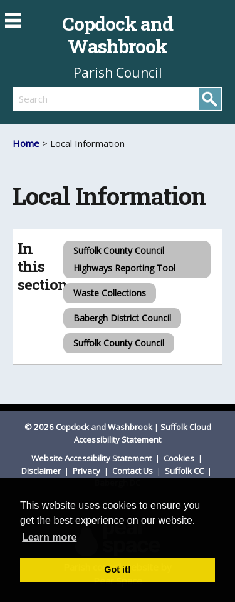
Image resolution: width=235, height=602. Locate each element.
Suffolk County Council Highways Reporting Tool (124, 259)
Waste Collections (109, 293)
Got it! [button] (117, 569)
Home (26, 143)
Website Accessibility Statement (92, 458)
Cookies (180, 458)
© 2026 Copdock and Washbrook (88, 427)
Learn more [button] (49, 537)
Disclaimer (42, 470)
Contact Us (133, 470)
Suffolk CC (185, 470)
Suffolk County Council (118, 343)
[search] (65, 99)
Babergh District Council (122, 318)
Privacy (87, 470)
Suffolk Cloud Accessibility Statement (142, 433)
